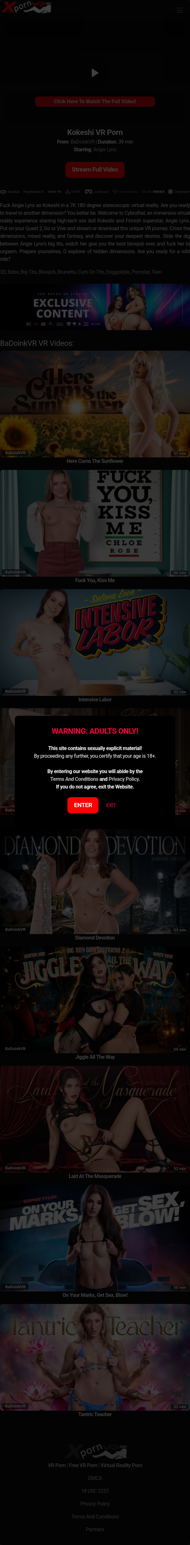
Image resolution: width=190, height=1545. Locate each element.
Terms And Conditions (74, 779)
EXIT (111, 805)
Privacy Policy (123, 779)
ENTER (83, 805)
